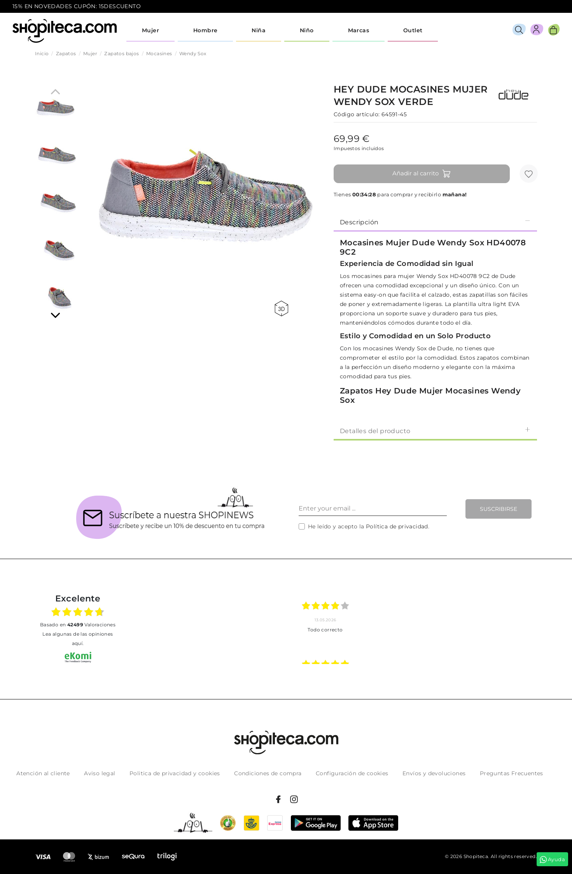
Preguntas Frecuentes (511, 773)
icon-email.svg (545, 6)
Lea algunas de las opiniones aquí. (77, 638)
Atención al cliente (43, 773)
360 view (281, 308)
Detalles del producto (435, 431)
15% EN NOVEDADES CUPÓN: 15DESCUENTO (76, 6)
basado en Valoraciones (77, 625)
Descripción (435, 222)
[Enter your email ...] (373, 509)
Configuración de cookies (352, 773)
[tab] (435, 222)
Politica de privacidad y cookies (174, 773)
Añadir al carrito (421, 173)
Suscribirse (498, 508)
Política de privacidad (397, 526)
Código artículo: (357, 114)
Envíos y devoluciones (433, 773)
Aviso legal (99, 773)
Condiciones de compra (267, 773)
